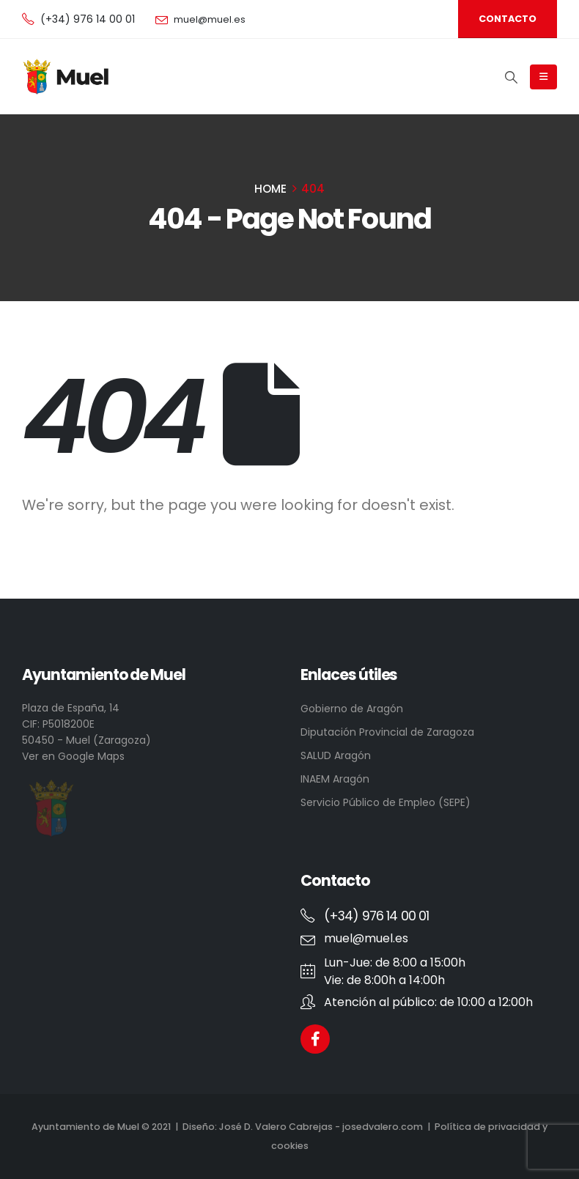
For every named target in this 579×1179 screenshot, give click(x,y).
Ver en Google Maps (73, 756)
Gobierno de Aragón (351, 708)
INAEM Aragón (334, 779)
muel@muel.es (210, 19)
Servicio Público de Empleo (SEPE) (385, 802)
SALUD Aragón (335, 755)
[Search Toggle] (511, 76)
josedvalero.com (382, 1126)
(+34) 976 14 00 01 (87, 19)
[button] (507, 19)
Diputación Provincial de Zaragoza (387, 732)
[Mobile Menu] (543, 76)
